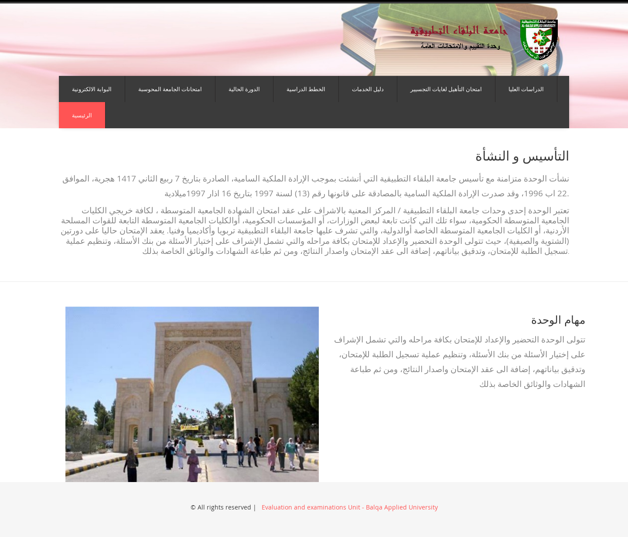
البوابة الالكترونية (92, 89)
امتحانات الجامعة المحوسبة (170, 89)
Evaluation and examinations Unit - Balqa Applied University (349, 507)
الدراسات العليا (526, 89)
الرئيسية (82, 115)
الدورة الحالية (244, 89)
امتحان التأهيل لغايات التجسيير (446, 89)
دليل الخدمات (368, 89)
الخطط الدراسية (306, 89)
